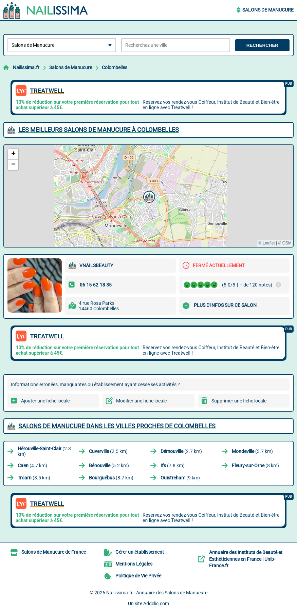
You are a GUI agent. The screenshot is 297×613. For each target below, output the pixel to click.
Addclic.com (156, 603)
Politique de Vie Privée (138, 575)
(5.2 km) (109, 465)
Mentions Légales (133, 564)
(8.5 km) (34, 477)
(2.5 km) (108, 451)
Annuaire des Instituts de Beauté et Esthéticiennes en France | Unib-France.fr (245, 559)
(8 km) (255, 465)
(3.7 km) (252, 451)
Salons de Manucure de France (53, 552)
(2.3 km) (44, 451)
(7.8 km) (173, 465)
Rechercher (262, 45)
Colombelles (114, 67)
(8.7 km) (111, 477)
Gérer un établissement (139, 552)
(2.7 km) (181, 451)
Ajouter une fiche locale (45, 400)
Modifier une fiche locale (141, 400)
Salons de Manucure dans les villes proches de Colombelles (117, 426)
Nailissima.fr (26, 67)
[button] (148, 196)
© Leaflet (266, 243)
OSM (287, 243)
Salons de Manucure (268, 10)
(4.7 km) (32, 465)
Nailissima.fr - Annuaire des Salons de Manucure (156, 592)
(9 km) (180, 477)
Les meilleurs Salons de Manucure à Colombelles (98, 129)
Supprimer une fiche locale (238, 400)
